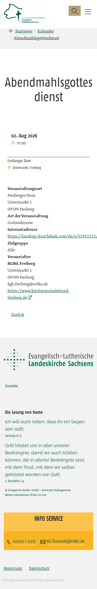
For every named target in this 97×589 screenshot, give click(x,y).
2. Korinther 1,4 (14, 481)
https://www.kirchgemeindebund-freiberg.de (39, 294)
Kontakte (11, 385)
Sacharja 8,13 (13, 435)
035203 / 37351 (24, 541)
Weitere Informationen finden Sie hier (25, 495)
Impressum (13, 568)
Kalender (45, 31)
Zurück (17, 314)
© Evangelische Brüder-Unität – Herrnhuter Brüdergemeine (38, 490)
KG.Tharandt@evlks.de (66, 541)
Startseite (23, 31)
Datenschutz (39, 568)
